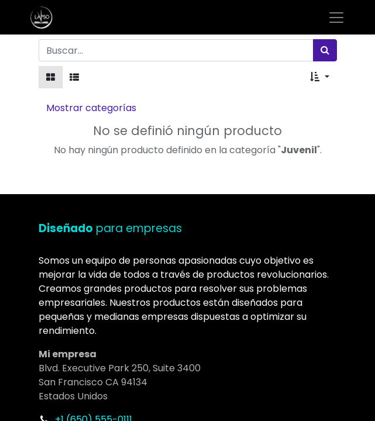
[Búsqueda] (325, 50)
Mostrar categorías (91, 108)
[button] (319, 77)
